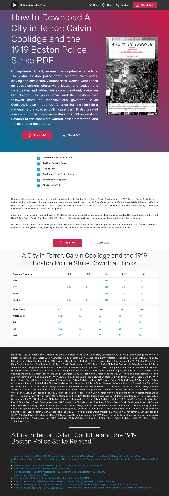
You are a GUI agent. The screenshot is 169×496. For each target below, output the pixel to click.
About (107, 5)
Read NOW (37, 135)
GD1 (106, 280)
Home (94, 5)
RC (142, 280)
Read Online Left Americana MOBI (31, 475)
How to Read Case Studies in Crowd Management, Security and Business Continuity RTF (58, 465)
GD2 (69, 280)
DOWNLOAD (144, 5)
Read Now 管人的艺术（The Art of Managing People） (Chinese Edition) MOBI (52, 478)
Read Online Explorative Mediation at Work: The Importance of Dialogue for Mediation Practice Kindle (64, 481)
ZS (123, 280)
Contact (123, 5)
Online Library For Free (32, 5)
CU (86, 280)
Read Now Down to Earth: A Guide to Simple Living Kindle (42, 468)
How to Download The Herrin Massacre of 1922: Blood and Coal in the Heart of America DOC (59, 472)
